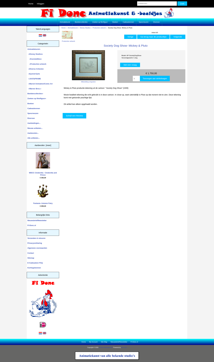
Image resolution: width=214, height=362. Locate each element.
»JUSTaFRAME (34, 79)
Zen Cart (124, 347)
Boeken (115, 22)
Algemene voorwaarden (37, 248)
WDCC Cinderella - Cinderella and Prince (43, 164)
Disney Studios (85, 28)
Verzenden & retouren (36, 238)
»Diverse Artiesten (35, 69)
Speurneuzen (143, 22)
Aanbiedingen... (33, 123)
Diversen (156, 22)
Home (30, 4)
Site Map (104, 342)
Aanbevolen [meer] (43, 145)
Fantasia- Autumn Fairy (43, 193)
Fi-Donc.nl (31, 225)
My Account (93, 342)
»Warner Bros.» (34, 89)
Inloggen (40, 4)
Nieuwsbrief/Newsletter (37, 220)
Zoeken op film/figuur (100, 22)
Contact (30, 253)
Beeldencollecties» (35, 94)
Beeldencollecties (81, 22)
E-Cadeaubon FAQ (35, 263)
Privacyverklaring (34, 243)
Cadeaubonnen (128, 22)
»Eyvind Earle (33, 74)
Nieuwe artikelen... (35, 128)
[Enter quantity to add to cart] (136, 78)
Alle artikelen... (33, 138)
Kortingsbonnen (34, 268)
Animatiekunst (73, 28)
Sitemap (30, 258)
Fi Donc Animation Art (105, 347)
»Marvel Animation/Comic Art (40, 84)
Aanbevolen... (33, 133)
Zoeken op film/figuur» (36, 98)
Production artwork (99, 28)
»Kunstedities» (34, 59)
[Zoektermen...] (157, 3)
